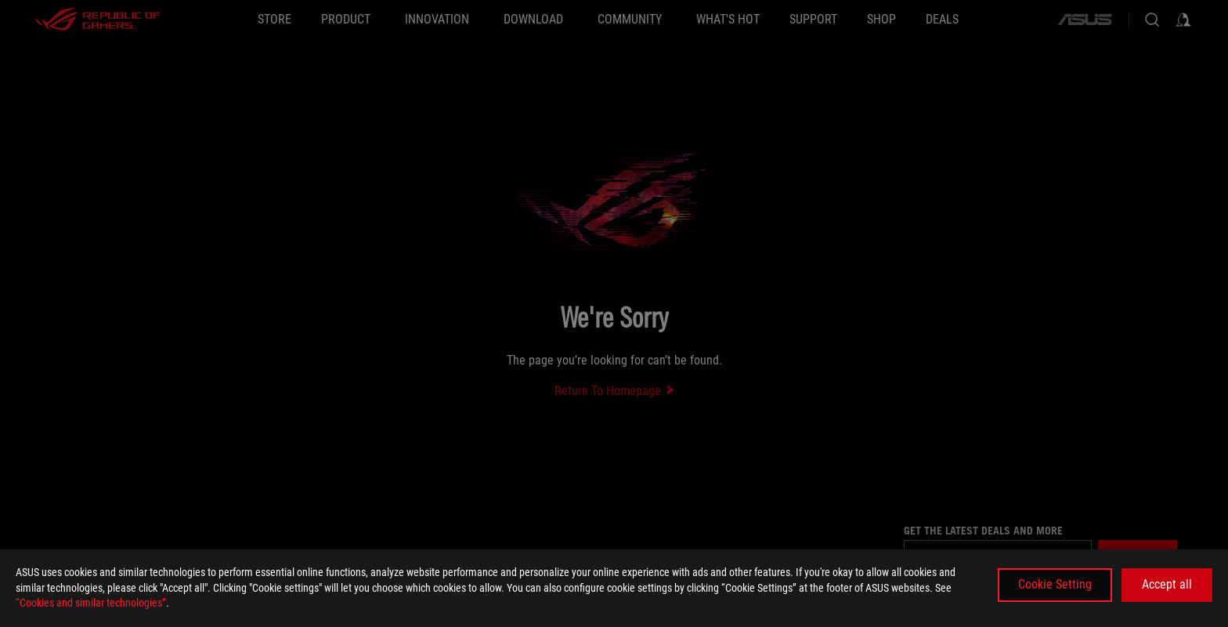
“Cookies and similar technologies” (91, 602)
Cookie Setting (1055, 584)
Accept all (1167, 584)
